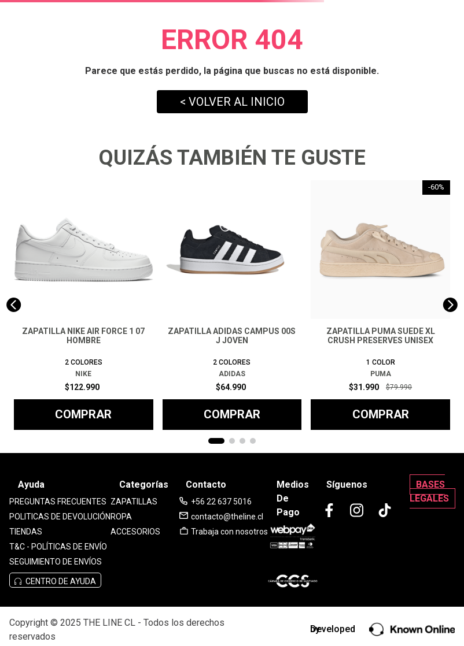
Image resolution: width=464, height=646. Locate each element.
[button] (216, 441)
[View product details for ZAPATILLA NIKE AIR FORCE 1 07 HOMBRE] (83, 305)
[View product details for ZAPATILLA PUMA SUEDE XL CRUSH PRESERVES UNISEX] (380, 305)
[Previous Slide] (13, 305)
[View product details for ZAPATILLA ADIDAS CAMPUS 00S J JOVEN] (232, 305)
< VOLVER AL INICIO (232, 102)
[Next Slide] (450, 305)
